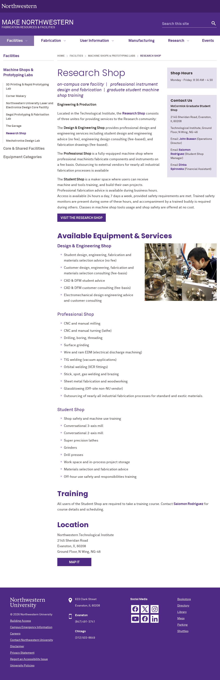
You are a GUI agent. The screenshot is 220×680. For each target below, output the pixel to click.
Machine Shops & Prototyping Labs (18, 72)
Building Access (20, 620)
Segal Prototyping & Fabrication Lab (27, 116)
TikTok (145, 619)
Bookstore (184, 599)
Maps (181, 618)
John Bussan (187, 139)
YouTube (135, 619)
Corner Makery (16, 96)
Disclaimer (17, 646)
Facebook (135, 609)
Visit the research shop (81, 218)
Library (182, 612)
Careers (15, 633)
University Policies (22, 665)
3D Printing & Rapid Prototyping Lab (27, 86)
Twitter (145, 609)
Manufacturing (141, 41)
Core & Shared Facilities (24, 149)
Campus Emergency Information (31, 627)
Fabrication (53, 41)
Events (208, 41)
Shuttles (182, 631)
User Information (97, 41)
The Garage (13, 126)
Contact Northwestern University (31, 640)
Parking (182, 624)
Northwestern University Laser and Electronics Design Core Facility (29, 105)
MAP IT (74, 562)
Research (178, 41)
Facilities (17, 41)
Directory (183, 605)
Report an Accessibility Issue (29, 659)
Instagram (155, 609)
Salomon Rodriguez (188, 504)
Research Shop (16, 133)
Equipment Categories (22, 157)
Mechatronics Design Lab (23, 140)
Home (61, 56)
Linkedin (155, 619)
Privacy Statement (22, 652)
